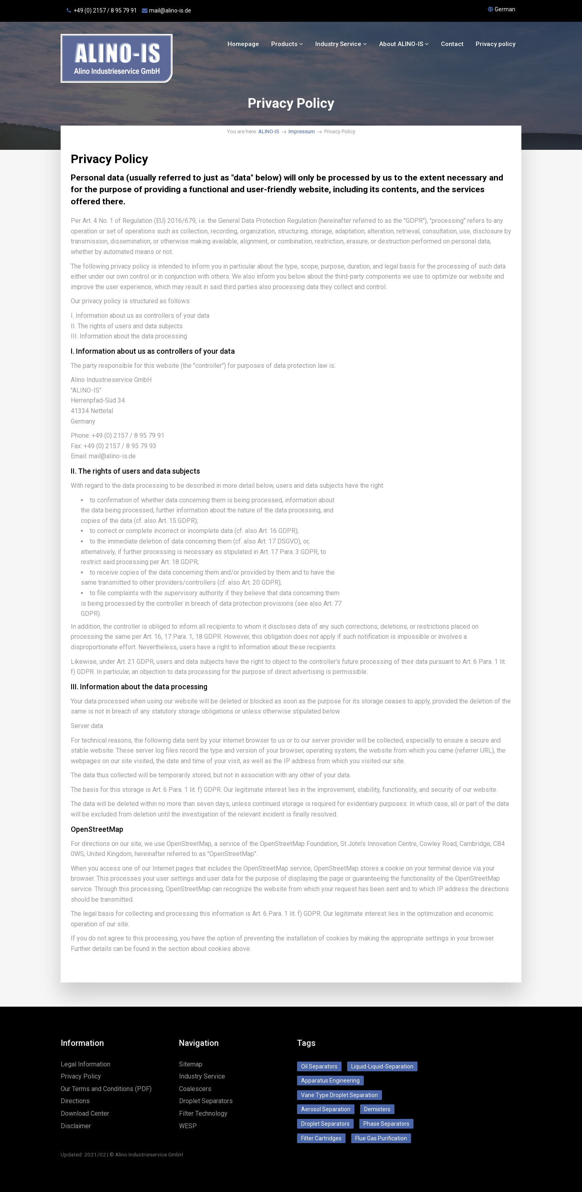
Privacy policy (495, 44)
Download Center (85, 1113)
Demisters (377, 1109)
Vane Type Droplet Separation (339, 1095)
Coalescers (195, 1089)
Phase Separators (386, 1124)
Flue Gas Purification (381, 1138)
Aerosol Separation (325, 1109)
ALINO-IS (268, 131)
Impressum (302, 131)
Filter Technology (203, 1113)
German (505, 9)
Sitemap (190, 1064)
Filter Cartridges (321, 1138)
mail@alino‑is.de (170, 10)
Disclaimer (76, 1126)
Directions (75, 1101)
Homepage (243, 44)
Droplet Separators (206, 1101)
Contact (452, 44)
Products (287, 44)
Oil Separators (319, 1066)
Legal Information (85, 1064)
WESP (188, 1126)
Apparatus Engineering (330, 1080)
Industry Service (341, 44)
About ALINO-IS (404, 44)
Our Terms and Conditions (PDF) (106, 1089)
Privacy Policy (81, 1076)
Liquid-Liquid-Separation (382, 1066)
